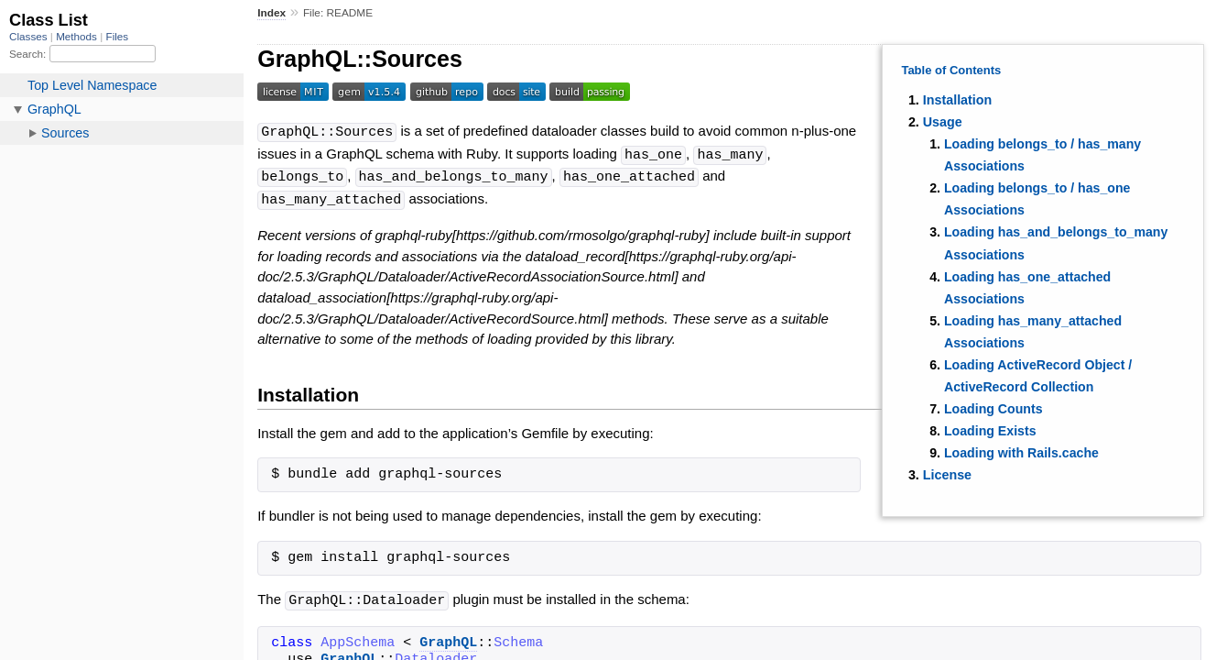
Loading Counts (993, 409)
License (947, 475)
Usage (942, 122)
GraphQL (448, 639)
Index (271, 12)
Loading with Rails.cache (1021, 453)
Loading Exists (990, 431)
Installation (957, 100)
